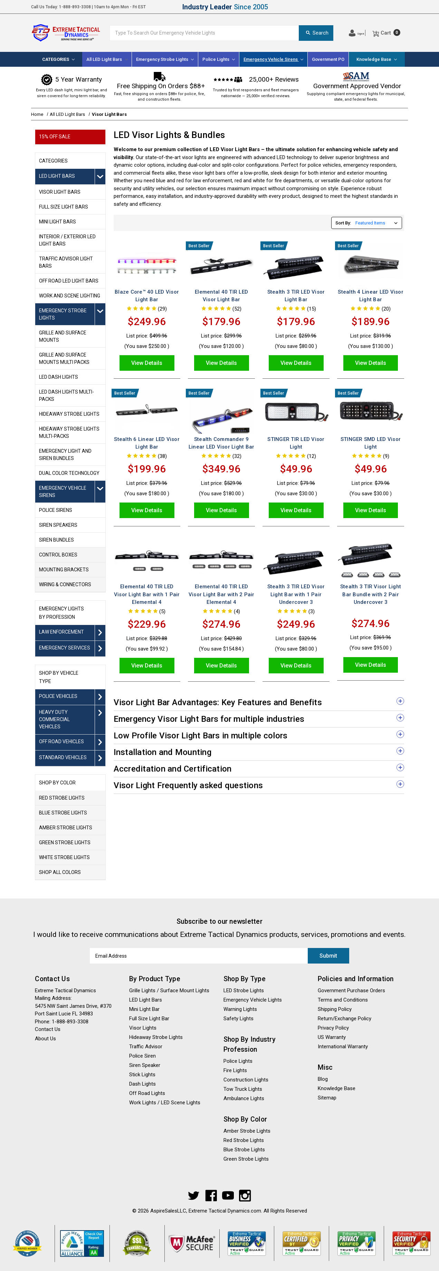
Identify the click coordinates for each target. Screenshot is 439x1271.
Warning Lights (240, 1009)
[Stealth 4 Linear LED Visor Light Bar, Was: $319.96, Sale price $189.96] (370, 265)
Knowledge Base (376, 59)
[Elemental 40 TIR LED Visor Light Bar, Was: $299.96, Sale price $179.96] (221, 265)
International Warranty (343, 1046)
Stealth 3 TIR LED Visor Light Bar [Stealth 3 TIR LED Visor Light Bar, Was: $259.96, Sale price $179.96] (296, 296)
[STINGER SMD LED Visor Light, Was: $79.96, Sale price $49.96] (370, 412)
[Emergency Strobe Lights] (165, 59)
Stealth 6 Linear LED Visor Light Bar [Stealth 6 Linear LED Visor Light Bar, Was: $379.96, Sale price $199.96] (147, 443)
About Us (45, 1038)
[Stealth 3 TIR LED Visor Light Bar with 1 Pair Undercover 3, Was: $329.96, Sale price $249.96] (296, 560)
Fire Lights (235, 1070)
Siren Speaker (144, 1065)
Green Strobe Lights (246, 1159)
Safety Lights (238, 1018)
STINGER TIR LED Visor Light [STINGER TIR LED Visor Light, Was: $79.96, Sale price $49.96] (295, 443)
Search (316, 33)
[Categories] (58, 59)
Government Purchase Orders (351, 990)
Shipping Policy (335, 1009)
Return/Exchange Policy (344, 1018)
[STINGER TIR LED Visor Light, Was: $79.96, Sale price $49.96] (296, 412)
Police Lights (237, 1061)
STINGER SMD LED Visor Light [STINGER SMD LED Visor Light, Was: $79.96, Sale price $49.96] (371, 443)
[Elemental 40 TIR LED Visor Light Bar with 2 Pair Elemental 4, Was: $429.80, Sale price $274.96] (221, 560)
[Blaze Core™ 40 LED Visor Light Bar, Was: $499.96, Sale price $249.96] (147, 265)
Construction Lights (245, 1080)
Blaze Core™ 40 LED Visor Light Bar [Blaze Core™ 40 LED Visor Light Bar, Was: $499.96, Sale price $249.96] (147, 296)
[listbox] (378, 223)
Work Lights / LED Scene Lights (164, 1102)
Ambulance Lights (243, 1098)
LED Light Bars (145, 1000)
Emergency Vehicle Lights (252, 1000)
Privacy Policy (333, 1028)
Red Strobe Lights (243, 1140)
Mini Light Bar (144, 1009)
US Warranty (332, 1037)
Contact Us (47, 1029)
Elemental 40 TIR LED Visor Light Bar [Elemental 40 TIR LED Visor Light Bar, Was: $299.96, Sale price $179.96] (221, 296)
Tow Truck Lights (242, 1089)
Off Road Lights (147, 1093)
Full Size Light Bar (149, 1018)
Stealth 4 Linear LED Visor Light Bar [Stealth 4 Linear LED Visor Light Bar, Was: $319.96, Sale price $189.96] (370, 296)
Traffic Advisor (145, 1046)
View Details (146, 363)
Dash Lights (142, 1084)
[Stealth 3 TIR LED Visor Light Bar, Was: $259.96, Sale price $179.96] (296, 265)
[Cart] (386, 33)
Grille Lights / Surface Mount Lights (169, 990)
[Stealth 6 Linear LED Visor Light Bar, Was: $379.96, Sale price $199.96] (147, 412)
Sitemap (327, 1098)
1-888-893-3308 (75, 6)
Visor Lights (142, 1028)
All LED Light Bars (106, 59)
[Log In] (356, 33)
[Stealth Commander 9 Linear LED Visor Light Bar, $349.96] (221, 412)
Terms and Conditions (343, 1000)
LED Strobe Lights (243, 990)
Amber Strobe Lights (246, 1131)
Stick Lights (142, 1074)
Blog (323, 1079)
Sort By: (343, 222)
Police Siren (142, 1056)
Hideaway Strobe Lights (156, 1037)
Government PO (328, 59)
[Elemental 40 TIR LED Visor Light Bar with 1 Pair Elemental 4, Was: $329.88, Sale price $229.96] (147, 560)
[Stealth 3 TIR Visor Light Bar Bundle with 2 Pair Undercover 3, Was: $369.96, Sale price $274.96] (370, 560)
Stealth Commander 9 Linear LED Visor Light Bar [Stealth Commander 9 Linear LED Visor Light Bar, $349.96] (222, 443)
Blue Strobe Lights (244, 1149)
